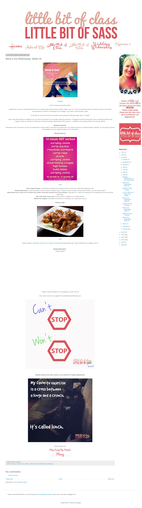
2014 (123, 232)
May (124, 172)
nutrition (27, 463)
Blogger (79, 503)
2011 (123, 240)
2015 (123, 157)
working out (50, 463)
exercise (19, 463)
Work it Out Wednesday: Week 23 (126, 219)
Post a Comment (13, 475)
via (60, 184)
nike (23, 463)
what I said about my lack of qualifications (26, 127)
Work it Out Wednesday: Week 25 (126, 199)
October (125, 159)
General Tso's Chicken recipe (48, 243)
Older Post (111, 479)
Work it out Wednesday (41, 463)
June (124, 169)
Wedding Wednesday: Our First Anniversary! (128, 178)
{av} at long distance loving (43, 494)
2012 (123, 237)
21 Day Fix (20, 109)
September (126, 162)
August (125, 164)
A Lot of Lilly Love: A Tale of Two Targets (128, 194)
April (124, 175)
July (124, 167)
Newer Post (9, 479)
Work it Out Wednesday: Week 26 (126, 184)
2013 (123, 234)
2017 (123, 152)
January (125, 229)
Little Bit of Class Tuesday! (127, 204)
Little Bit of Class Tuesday (127, 189)
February (125, 226)
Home (60, 479)
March (125, 224)
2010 (123, 242)
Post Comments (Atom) (20, 482)
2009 (123, 245)
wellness (31, 463)
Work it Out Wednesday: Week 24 (126, 209)
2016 (123, 155)
